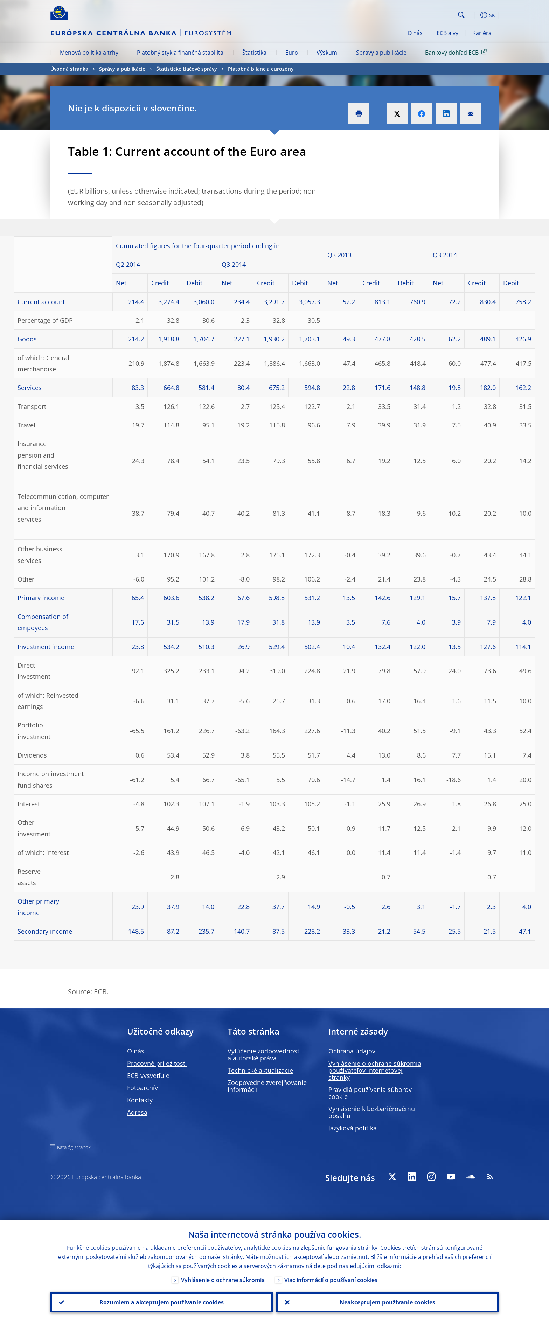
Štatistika (254, 52)
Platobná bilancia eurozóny (261, 68)
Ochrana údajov (351, 1051)
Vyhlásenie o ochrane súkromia (223, 1280)
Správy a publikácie (381, 52)
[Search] (420, 14)
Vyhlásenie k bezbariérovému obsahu (371, 1112)
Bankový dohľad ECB (457, 52)
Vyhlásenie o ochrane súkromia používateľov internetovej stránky (374, 1070)
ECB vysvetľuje (148, 1075)
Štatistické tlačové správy (186, 68)
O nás (415, 33)
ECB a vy (447, 33)
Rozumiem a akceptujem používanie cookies (161, 1302)
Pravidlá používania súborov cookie (370, 1093)
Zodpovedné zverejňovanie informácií (267, 1086)
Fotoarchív (142, 1088)
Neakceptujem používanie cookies (387, 1302)
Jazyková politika (352, 1128)
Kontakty (140, 1100)
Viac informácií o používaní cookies (330, 1280)
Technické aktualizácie (260, 1070)
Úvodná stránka (69, 68)
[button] (474, 15)
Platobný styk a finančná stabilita (180, 52)
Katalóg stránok (74, 1147)
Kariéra (482, 33)
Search (461, 15)
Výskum (327, 52)
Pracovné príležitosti (157, 1063)
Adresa (137, 1112)
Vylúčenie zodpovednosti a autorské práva (264, 1054)
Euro (291, 52)
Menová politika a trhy (89, 52)
